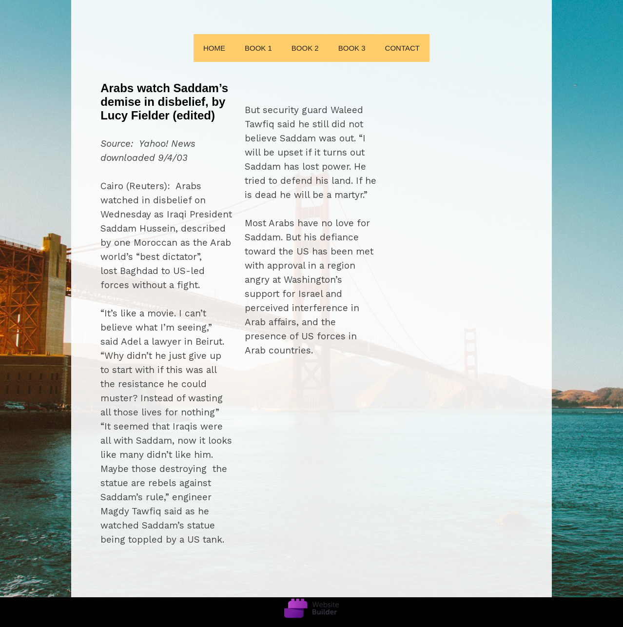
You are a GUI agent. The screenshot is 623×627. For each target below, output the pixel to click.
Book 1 (258, 48)
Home (214, 48)
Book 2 (305, 48)
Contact (402, 48)
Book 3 (352, 48)
